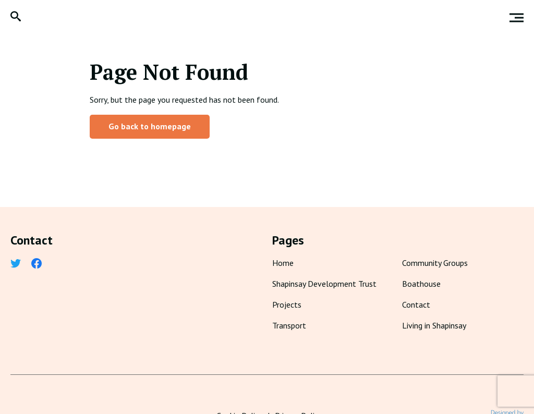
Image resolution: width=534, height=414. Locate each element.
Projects (286, 304)
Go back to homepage (149, 126)
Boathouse (421, 283)
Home (283, 263)
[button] (15, 17)
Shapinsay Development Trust (324, 283)
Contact (416, 304)
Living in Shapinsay (434, 325)
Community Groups (435, 263)
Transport (289, 325)
